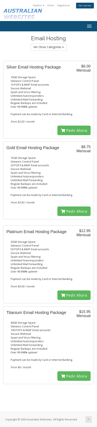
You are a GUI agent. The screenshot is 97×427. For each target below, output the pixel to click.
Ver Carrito (85, 5)
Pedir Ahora (74, 130)
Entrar (50, 5)
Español (38, 5)
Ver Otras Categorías (48, 47)
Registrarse (63, 5)
